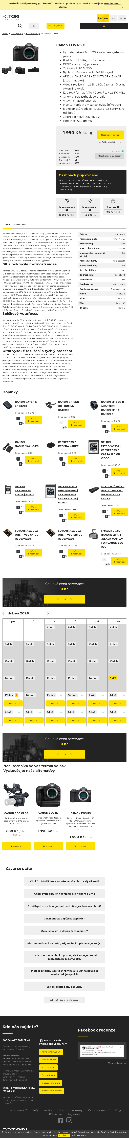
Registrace (74, 1114)
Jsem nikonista (48, 1059)
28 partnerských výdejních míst (18, 1100)
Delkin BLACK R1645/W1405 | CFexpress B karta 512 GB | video (68, 494)
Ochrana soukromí (99, 1110)
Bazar (113, 18)
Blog (118, 1110)
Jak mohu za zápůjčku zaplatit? (64, 918)
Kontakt (48, 1110)
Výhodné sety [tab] (19, 224)
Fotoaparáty (17, 33)
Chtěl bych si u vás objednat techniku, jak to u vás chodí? (64, 906)
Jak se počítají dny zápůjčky (64, 986)
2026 (24, 613)
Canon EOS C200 (16, 813)
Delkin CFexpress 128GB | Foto (24, 490)
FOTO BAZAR (48, 1067)
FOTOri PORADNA (50, 1052)
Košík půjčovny (55, 25)
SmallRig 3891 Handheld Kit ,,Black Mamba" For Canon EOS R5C (112, 538)
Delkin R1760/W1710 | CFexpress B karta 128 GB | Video (111, 450)
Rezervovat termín (110, 135)
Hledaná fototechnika (51, 1090)
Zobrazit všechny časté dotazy (64, 1000)
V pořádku (64, 1135)
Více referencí (117, 1063)
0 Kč (72, 215)
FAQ (35, 1110)
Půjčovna (103, 18)
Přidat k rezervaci (33, 419)
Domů (5, 33)
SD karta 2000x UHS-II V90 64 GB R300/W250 (26, 534)
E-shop (122, 18)
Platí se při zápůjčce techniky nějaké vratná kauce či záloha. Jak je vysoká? (64, 972)
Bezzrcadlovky (33, 33)
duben (13, 613)
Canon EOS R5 (81, 813)
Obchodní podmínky (70, 1110)
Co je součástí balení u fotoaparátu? (64, 931)
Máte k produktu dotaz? (109, 156)
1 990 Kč (13, 703)
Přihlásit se (55, 1114)
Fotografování (48, 1075)
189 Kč (117, 212)
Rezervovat (16, 846)
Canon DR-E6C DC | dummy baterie (68, 406)
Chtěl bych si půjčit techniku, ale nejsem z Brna (64, 893)
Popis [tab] (7, 224)
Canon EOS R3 (48, 812)
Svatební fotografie (50, 1083)
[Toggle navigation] (104, 26)
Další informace (78, 1135)
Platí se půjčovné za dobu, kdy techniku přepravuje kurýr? (64, 943)
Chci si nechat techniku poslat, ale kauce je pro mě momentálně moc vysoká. (64, 957)
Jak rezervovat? (17, 1110)
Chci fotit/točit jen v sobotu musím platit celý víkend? (64, 881)
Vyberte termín (64, 599)
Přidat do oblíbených (110, 142)
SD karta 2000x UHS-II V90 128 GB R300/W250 (70, 534)
